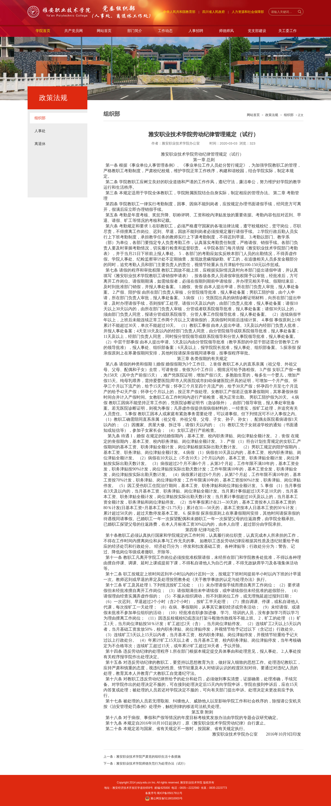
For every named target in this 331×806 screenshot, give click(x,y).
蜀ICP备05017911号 (169, 793)
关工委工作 (287, 31)
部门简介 (134, 31)
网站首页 (104, 31)
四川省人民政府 (213, 12)
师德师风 (226, 31)
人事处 (40, 131)
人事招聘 (195, 31)
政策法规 (271, 115)
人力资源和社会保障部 (248, 12)
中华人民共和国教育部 (179, 12)
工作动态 (165, 31)
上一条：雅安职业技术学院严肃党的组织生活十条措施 (142, 756)
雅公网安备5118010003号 (167, 798)
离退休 (40, 144)
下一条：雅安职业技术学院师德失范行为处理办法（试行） (145, 763)
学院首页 (43, 31)
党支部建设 (257, 31)
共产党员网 (73, 31)
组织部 (40, 118)
